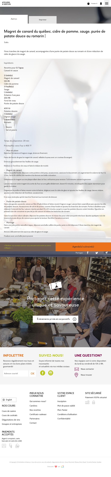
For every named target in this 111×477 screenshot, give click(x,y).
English (7, 400)
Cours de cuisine (9, 411)
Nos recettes (35, 410)
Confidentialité (63, 418)
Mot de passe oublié (66, 406)
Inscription (61, 401)
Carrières (33, 406)
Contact (33, 423)
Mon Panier (62, 410)
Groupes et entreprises (12, 424)
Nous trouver (83, 375)
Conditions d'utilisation (67, 414)
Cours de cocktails (9, 415)
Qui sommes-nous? (38, 401)
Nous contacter (84, 369)
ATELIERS (6, 3)
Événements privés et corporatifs (57, 319)
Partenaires (35, 418)
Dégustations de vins (11, 420)
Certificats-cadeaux (38, 414)
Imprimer (43, 20)
